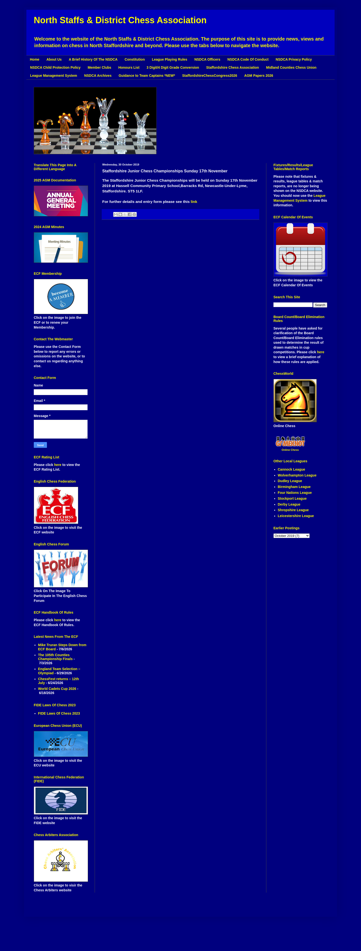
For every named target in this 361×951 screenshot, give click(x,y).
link (194, 201)
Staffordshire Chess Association (232, 67)
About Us (54, 59)
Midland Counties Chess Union (291, 67)
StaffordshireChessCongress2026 (209, 75)
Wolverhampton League (297, 475)
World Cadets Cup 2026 (57, 689)
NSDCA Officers (207, 59)
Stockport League (292, 498)
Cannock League (291, 469)
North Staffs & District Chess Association (120, 20)
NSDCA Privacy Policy (294, 59)
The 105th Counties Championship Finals (55, 657)
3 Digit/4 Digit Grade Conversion (173, 67)
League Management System (53, 75)
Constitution (135, 59)
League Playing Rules (169, 59)
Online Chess (290, 449)
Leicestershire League (296, 516)
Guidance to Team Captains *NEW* (147, 75)
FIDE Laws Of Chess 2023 (59, 713)
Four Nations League (295, 493)
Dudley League (290, 481)
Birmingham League (294, 487)
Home (34, 59)
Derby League (289, 504)
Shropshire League (293, 510)
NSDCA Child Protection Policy (55, 67)
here (58, 465)
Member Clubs (99, 67)
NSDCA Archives (98, 75)
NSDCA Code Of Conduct (248, 59)
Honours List (128, 67)
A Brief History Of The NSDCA (93, 59)
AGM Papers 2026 (258, 75)
